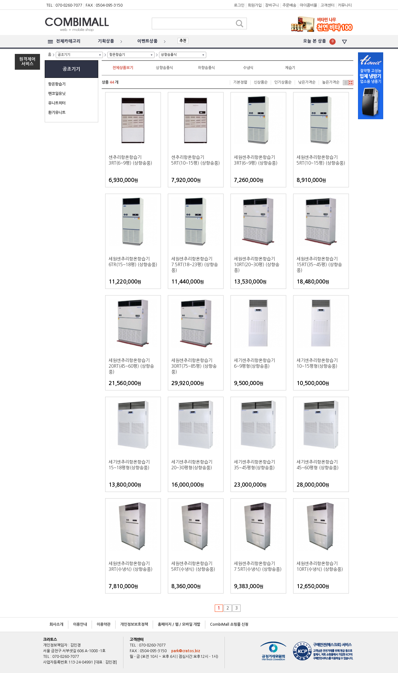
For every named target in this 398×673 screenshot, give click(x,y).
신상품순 (261, 82)
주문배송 (289, 5)
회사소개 (56, 624)
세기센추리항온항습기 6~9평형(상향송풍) (254, 363)
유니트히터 (56, 103)
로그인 (239, 5)
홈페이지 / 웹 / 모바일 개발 (179, 624)
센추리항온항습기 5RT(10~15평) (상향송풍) (195, 160)
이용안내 (80, 624)
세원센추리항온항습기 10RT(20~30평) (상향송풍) (256, 264)
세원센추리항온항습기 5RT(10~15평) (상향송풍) (321, 160)
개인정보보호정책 (134, 624)
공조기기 (64, 54)
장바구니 (272, 5)
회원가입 (255, 5)
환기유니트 (56, 112)
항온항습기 (117, 54)
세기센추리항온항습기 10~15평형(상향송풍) (317, 363)
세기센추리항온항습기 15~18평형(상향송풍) (129, 465)
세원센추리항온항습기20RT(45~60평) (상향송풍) (131, 366)
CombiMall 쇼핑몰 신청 (229, 624)
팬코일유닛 (56, 94)
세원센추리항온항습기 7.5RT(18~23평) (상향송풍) (194, 264)
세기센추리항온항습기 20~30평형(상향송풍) (191, 465)
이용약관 (104, 624)
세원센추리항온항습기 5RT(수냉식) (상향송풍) (193, 566)
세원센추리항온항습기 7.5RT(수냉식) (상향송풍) (257, 566)
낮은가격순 (307, 82)
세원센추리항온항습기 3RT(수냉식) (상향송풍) (130, 566)
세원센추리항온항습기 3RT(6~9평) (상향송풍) (255, 160)
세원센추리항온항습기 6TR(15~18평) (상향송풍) (133, 262)
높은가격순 (330, 82)
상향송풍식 (169, 54)
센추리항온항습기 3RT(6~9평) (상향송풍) (130, 160)
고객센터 (327, 5)
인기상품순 (283, 82)
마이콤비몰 (308, 5)
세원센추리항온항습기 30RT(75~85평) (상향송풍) (194, 366)
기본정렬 (240, 82)
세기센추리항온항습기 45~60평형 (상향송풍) (317, 465)
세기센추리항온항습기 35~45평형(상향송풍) (254, 465)
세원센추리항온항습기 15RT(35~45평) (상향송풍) (319, 264)
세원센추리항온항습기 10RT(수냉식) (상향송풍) (320, 566)
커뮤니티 (345, 5)
